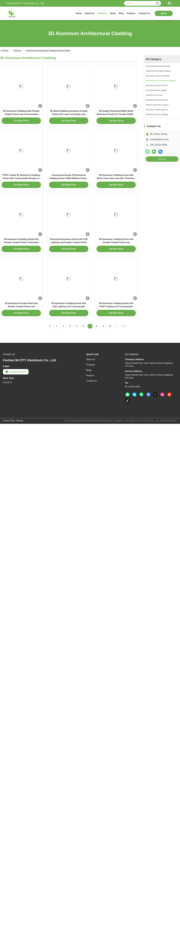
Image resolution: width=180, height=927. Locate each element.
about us (89, 13)
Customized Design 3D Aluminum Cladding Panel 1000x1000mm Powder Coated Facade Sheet (68, 178)
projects (131, 13)
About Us (90, 359)
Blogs (89, 370)
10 (110, 326)
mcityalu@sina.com (159, 139)
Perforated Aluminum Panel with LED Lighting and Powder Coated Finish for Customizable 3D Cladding (69, 242)
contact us (144, 13)
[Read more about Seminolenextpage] (49, 326)
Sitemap (19, 421)
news (113, 13)
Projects (90, 375)
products (102, 13)
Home (79, 13)
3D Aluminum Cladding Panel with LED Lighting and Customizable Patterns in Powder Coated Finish (68, 306)
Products (17, 51)
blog (121, 13)
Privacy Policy (9, 421)
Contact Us (91, 381)
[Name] (157, 3)
